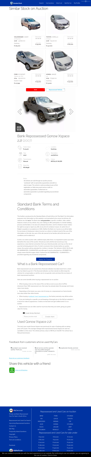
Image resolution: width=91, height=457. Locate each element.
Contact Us (12, 426)
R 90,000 (56, 439)
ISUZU (41, 427)
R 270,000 (41, 448)
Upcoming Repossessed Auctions (19, 423)
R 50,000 (41, 437)
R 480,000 (41, 450)
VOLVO (70, 429)
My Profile (77, 3)
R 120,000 (56, 442)
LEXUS (56, 418)
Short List (59, 3)
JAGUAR (55, 427)
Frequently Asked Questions (17, 431)
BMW (41, 416)
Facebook (12, 445)
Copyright (12, 434)
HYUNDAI (70, 416)
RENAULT (56, 429)
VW (70, 421)
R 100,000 (70, 439)
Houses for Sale (15, 451)
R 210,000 (56, 445)
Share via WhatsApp (21, 370)
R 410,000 (70, 448)
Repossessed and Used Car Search (20, 420)
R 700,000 (70, 450)
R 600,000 (56, 450)
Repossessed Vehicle (56, 89)
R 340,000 (56, 448)
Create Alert (49, 317)
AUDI (41, 424)
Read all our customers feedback (19, 358)
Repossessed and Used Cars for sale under (58, 432)
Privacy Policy (13, 437)
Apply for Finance (45, 259)
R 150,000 (70, 442)
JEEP (70, 427)
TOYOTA (70, 418)
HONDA (55, 424)
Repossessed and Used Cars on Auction (58, 411)
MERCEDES (41, 421)
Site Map (11, 429)
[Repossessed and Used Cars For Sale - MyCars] (16, 3)
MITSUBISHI (41, 429)
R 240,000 (70, 445)
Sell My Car (68, 3)
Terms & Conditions (15, 440)
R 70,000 (70, 437)
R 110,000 (41, 442)
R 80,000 (41, 439)
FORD (55, 416)
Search (41, 3)
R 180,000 (41, 445)
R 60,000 (56, 437)
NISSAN (55, 421)
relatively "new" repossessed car (38, 296)
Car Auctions (50, 3)
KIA (41, 418)
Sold (39, 89)
